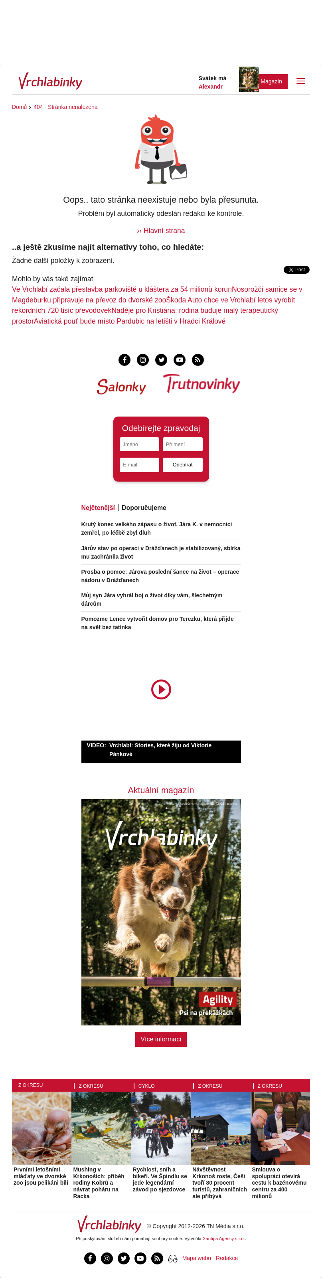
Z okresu (30, 1085)
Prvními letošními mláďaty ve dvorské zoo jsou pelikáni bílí (41, 1176)
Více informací (160, 1039)
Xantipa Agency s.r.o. (224, 1238)
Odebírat (183, 465)
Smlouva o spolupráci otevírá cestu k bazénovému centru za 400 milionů (279, 1182)
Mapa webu (196, 1258)
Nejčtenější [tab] (98, 507)
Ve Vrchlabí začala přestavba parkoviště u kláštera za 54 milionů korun (122, 289)
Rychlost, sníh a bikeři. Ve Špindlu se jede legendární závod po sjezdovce (160, 1179)
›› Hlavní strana (161, 231)
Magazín (271, 81)
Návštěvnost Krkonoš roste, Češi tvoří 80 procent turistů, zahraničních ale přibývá (219, 1182)
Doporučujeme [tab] (144, 507)
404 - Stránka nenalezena (65, 107)
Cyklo (146, 1086)
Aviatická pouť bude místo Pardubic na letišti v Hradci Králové (130, 321)
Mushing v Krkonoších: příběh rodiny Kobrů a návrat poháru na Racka (98, 1182)
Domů (19, 107)
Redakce (227, 1258)
